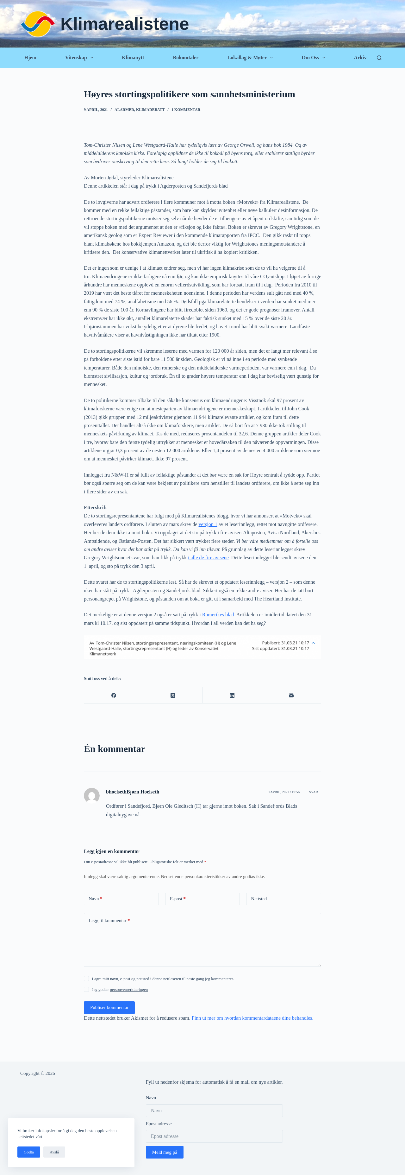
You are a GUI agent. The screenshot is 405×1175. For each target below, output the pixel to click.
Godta (29, 1152)
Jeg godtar (120, 989)
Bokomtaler (185, 57)
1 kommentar (185, 109)
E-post (178, 899)
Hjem (30, 57)
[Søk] (379, 57)
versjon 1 (208, 524)
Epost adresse (159, 1123)
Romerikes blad (218, 614)
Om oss (314, 57)
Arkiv (360, 57)
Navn (96, 899)
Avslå (54, 1152)
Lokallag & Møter (251, 57)
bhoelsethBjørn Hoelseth (132, 791)
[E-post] (291, 695)
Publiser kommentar (109, 1007)
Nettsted (259, 898)
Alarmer (124, 109)
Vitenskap (80, 57)
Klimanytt (133, 57)
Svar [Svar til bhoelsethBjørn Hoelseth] (313, 792)
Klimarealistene (124, 24)
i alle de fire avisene (208, 557)
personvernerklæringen (129, 989)
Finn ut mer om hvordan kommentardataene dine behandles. (253, 1018)
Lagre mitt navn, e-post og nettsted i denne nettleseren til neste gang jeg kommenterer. (163, 978)
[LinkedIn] (232, 695)
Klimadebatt (150, 109)
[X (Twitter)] (172, 695)
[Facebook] (113, 695)
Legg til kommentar (109, 921)
